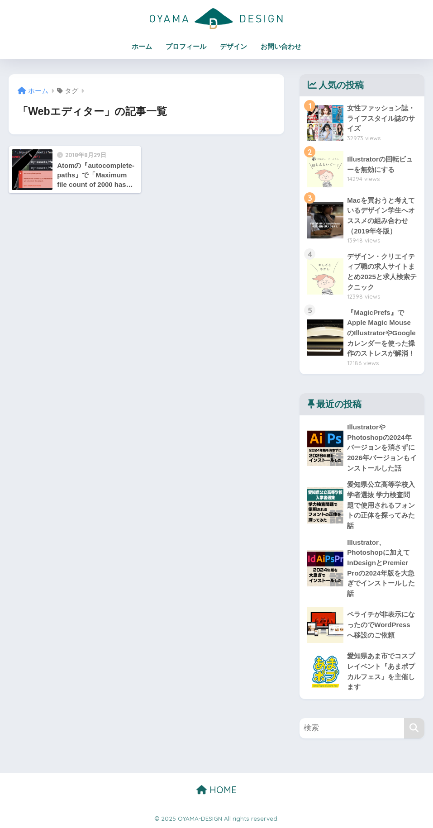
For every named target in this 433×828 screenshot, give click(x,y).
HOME (216, 789)
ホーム (142, 46)
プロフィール (186, 46)
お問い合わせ (281, 46)
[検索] (414, 728)
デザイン (233, 46)
